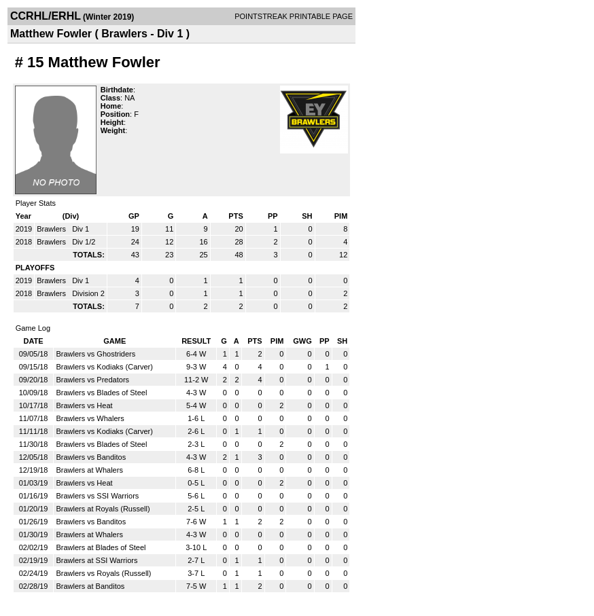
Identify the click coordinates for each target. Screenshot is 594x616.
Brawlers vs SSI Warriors (97, 496)
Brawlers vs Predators (92, 380)
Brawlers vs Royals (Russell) (103, 573)
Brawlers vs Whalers (90, 418)
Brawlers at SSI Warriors (96, 560)
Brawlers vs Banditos (91, 457)
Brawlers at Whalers (89, 470)
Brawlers (52, 229)
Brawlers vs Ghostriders (95, 354)
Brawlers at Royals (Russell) (103, 509)
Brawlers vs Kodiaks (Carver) (104, 367)
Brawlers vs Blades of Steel (101, 392)
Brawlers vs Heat (84, 405)
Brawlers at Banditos (90, 586)
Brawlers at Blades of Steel (100, 547)
